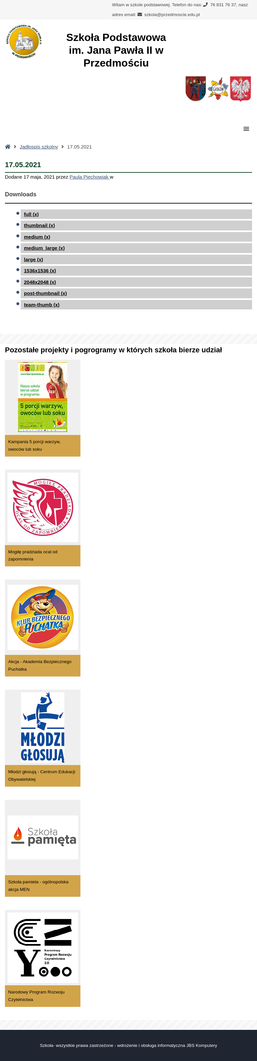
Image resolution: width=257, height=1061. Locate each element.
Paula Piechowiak (90, 177)
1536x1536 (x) (40, 270)
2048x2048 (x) (40, 282)
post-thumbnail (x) (45, 293)
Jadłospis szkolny (39, 146)
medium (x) (37, 237)
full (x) (31, 214)
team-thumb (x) (41, 304)
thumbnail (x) (39, 225)
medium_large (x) (44, 248)
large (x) (33, 259)
